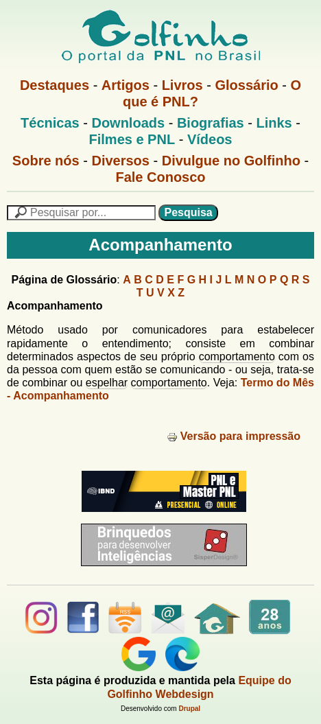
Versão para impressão (233, 436)
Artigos (126, 85)
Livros (182, 85)
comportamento (237, 356)
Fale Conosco (160, 177)
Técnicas (50, 122)
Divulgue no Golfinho (231, 160)
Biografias (210, 122)
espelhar (107, 382)
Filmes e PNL (132, 139)
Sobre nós (46, 160)
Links (274, 122)
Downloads (128, 122)
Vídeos (210, 139)
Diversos (120, 160)
